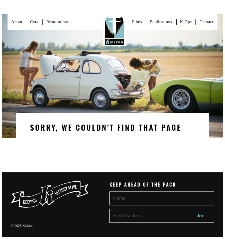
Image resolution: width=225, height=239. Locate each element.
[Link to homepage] (114, 30)
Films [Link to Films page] (137, 22)
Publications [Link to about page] (161, 22)
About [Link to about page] (16, 22)
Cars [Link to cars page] (34, 22)
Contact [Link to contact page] (206, 22)
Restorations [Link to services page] (57, 22)
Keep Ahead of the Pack (142, 184)
